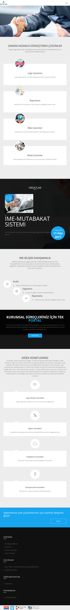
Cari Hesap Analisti (9, 597)
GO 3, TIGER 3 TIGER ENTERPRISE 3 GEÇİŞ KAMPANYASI (21, 567)
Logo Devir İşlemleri (10, 570)
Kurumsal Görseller (10, 550)
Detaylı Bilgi (35, 335)
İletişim (58, 521)
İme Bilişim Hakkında (10, 544)
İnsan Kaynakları (9, 553)
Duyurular (7, 547)
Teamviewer (7, 584)
